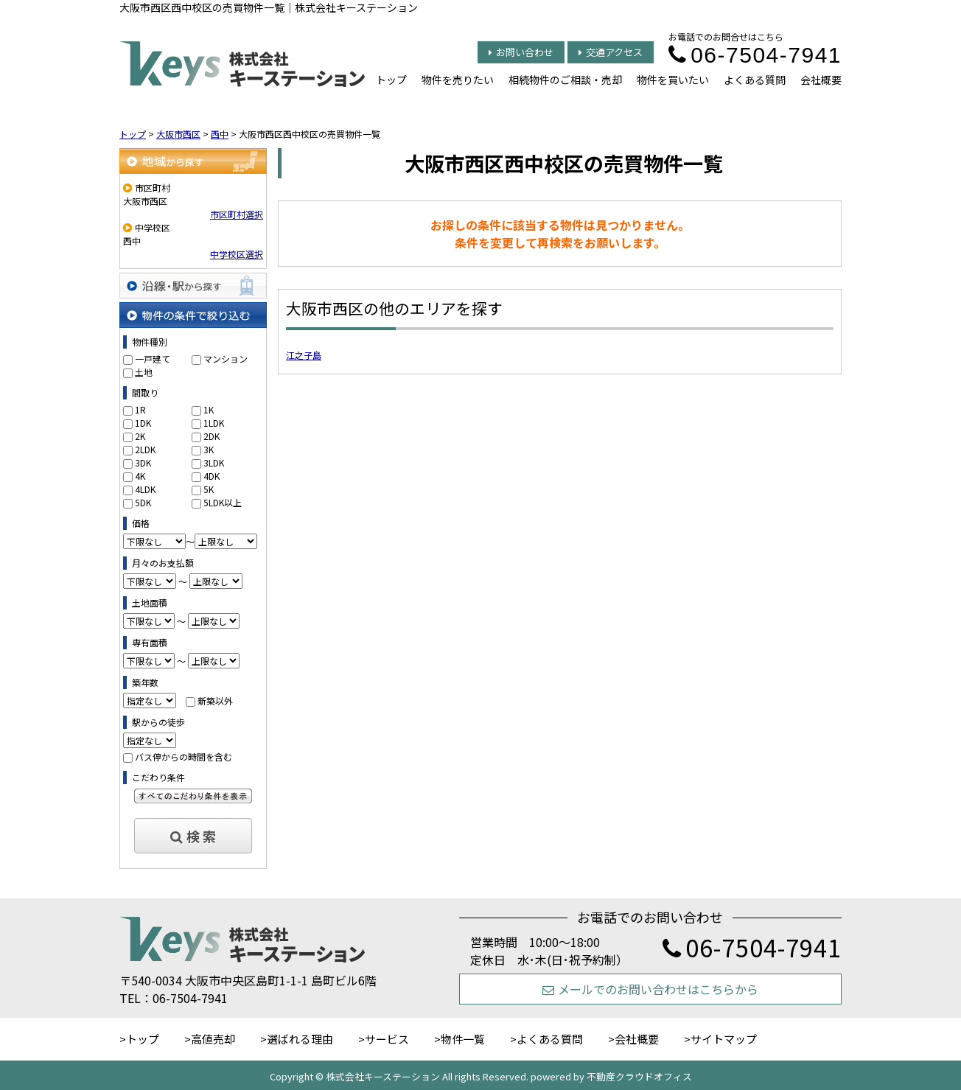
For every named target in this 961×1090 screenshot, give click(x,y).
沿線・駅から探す (193, 285)
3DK (143, 462)
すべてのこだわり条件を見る (193, 796)
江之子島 (303, 355)
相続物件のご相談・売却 (565, 79)
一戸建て (152, 358)
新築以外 (215, 700)
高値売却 (213, 1039)
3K (208, 449)
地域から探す (193, 161)
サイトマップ (724, 1039)
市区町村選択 (236, 214)
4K (140, 475)
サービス (387, 1039)
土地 (144, 372)
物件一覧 (463, 1039)
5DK (143, 502)
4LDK (145, 489)
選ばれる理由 (300, 1039)
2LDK (145, 449)
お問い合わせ (521, 52)
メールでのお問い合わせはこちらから (650, 989)
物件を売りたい (458, 79)
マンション (225, 358)
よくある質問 (755, 79)
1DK (143, 422)
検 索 (193, 835)
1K (208, 409)
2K (140, 436)
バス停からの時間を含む (183, 756)
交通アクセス (611, 52)
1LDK (213, 422)
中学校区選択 (236, 254)
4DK (211, 475)
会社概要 (821, 79)
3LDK (213, 462)
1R (140, 409)
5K (208, 489)
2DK (211, 436)
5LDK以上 (222, 502)
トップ (391, 79)
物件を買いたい (673, 79)
